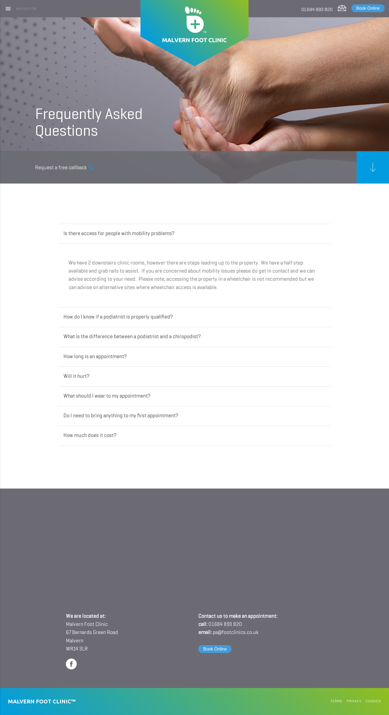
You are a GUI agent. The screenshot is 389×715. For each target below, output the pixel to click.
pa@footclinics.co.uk (236, 632)
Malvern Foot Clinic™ (42, 701)
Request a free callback (64, 167)
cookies (373, 701)
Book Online (368, 8)
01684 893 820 (317, 9)
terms (336, 701)
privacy (354, 701)
